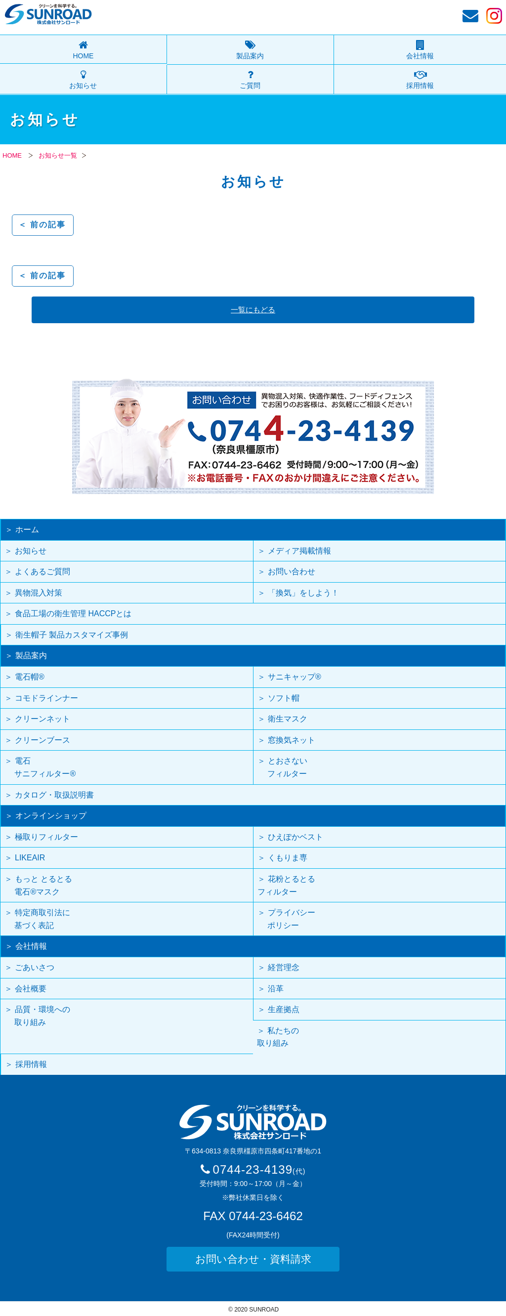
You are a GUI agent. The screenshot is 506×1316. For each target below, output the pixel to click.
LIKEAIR (30, 857)
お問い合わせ (291, 571)
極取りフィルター (46, 837)
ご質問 (250, 85)
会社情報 (420, 56)
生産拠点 (283, 1009)
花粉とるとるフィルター (286, 885)
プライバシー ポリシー (286, 919)
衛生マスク (287, 719)
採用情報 (420, 85)
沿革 (276, 988)
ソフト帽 (283, 698)
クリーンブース (42, 740)
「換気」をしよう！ (303, 593)
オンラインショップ (50, 815)
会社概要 (30, 988)
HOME (83, 56)
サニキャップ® (294, 677)
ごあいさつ (34, 967)
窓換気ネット (291, 740)
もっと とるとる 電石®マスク (38, 885)
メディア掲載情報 (299, 551)
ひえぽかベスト (295, 837)
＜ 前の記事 (42, 224)
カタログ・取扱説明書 (54, 795)
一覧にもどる (253, 309)
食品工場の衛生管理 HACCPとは (73, 613)
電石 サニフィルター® (40, 767)
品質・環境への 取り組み (37, 1015)
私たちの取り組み (278, 1037)
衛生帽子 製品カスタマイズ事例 (71, 635)
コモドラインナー (46, 698)
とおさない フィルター (282, 767)
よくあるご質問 (42, 571)
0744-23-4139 (259, 1169)
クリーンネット (42, 719)
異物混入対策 (38, 593)
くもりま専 (287, 857)
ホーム (27, 529)
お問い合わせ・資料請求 (253, 1259)
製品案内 (250, 56)
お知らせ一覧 (58, 155)
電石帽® (29, 677)
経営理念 (283, 967)
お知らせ (83, 85)
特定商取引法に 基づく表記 (37, 919)
